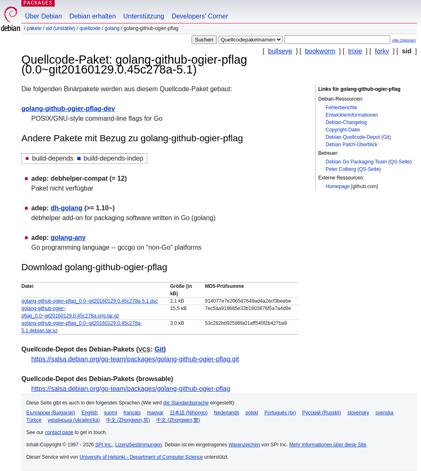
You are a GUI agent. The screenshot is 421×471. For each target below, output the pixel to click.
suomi (110, 413)
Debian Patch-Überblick (351, 144)
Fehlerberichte (341, 107)
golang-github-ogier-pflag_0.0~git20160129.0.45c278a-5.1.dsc (89, 301)
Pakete (34, 28)
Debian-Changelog (346, 122)
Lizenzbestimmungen (138, 445)
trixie (355, 51)
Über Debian (43, 16)
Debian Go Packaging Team (356, 162)
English (89, 413)
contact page (59, 432)
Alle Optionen (404, 40)
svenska (384, 413)
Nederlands (226, 413)
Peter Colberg (341, 169)
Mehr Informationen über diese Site (327, 445)
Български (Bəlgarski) (50, 413)
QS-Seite (400, 162)
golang (112, 28)
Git (386, 137)
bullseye (280, 51)
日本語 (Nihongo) (189, 413)
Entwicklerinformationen (352, 115)
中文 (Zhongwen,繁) (178, 420)
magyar (155, 413)
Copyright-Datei (343, 130)
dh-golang (66, 207)
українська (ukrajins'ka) (74, 420)
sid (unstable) (60, 28)
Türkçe (34, 420)
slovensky (358, 413)
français (132, 413)
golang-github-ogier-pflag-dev (68, 108)
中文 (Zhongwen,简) (128, 420)
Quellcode (89, 28)
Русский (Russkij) (321, 413)
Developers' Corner (199, 16)
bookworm (320, 51)
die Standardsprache (186, 403)
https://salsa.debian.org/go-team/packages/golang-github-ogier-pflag (130, 388)
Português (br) (280, 413)
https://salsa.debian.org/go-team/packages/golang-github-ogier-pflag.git (135, 359)
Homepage (338, 186)
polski (251, 413)
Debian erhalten (92, 16)
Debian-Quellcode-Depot (353, 137)
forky (382, 51)
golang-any (68, 237)
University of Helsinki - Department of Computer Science (141, 457)
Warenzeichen (244, 445)
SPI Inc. (104, 445)
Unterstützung (143, 16)
